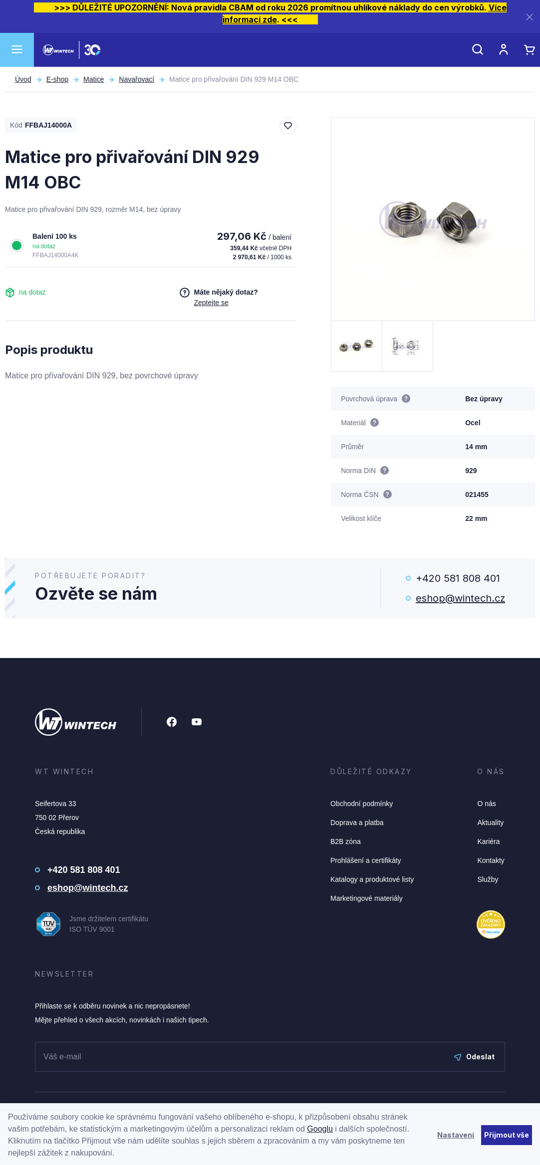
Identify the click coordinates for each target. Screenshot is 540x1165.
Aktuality (490, 823)
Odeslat (474, 1056)
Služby (487, 879)
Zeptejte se (211, 303)
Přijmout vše (506, 1135)
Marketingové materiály (366, 898)
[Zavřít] (530, 16)
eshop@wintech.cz (460, 598)
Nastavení (455, 1135)
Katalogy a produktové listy (372, 879)
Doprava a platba (357, 823)
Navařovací (136, 79)
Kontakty (490, 860)
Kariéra (488, 841)
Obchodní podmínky (361, 804)
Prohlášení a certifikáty (365, 860)
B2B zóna (345, 841)
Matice (93, 79)
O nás (486, 804)
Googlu (320, 1129)
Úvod (23, 79)
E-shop (57, 79)
